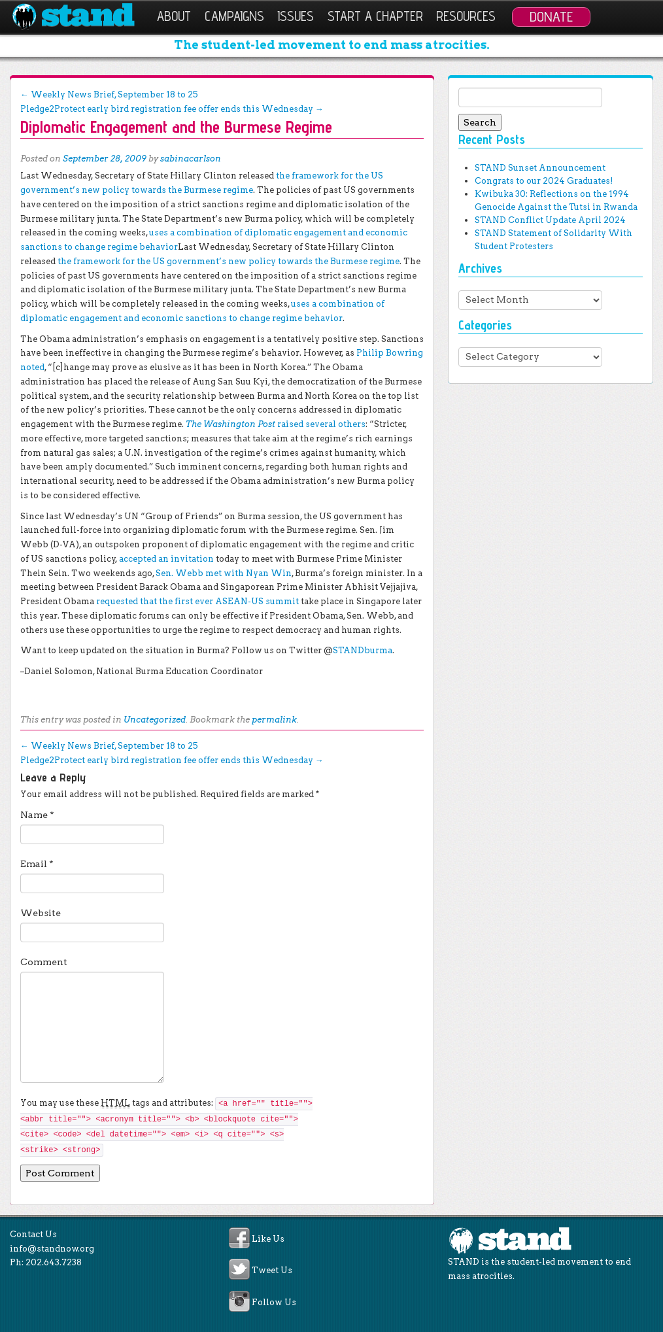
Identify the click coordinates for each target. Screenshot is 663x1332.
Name (37, 815)
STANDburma (362, 650)
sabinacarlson (190, 158)
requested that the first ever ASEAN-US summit (197, 601)
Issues (295, 16)
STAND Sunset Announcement (540, 168)
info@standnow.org (52, 1249)
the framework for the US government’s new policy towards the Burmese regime (229, 261)
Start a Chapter (375, 16)
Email (37, 864)
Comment (43, 962)
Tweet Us (272, 1271)
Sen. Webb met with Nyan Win (224, 573)
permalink (274, 720)
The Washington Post (276, 424)
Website (40, 913)
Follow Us (274, 1302)
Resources (466, 16)
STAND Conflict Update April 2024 (550, 220)
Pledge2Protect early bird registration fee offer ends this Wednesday (172, 109)
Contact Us (33, 1234)
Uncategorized (155, 720)
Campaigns (234, 16)
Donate (551, 16)
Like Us (268, 1239)
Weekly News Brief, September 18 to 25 (109, 94)
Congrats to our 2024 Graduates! (544, 181)
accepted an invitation (166, 559)
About (174, 16)
